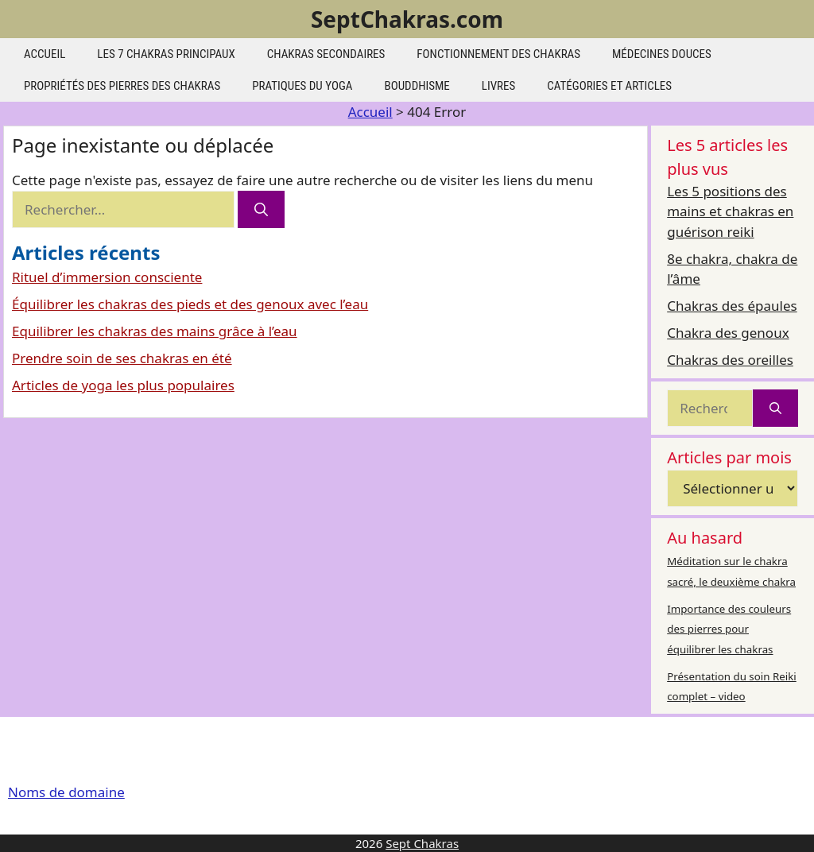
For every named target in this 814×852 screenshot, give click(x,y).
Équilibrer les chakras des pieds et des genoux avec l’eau (190, 304)
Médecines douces (661, 54)
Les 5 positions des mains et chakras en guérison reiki (730, 211)
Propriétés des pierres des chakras (122, 86)
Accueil (44, 54)
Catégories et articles (609, 86)
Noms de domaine (66, 792)
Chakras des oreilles (730, 359)
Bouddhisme (416, 86)
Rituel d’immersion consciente (107, 277)
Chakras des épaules (732, 305)
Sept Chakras (422, 843)
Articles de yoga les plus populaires (123, 385)
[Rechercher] (261, 210)
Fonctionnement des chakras (498, 54)
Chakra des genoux (728, 332)
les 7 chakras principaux (166, 54)
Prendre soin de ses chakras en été (122, 358)
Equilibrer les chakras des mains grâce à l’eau (154, 331)
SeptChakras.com (407, 19)
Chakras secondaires (326, 54)
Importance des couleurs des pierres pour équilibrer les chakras (729, 629)
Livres (499, 86)
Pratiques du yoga (302, 86)
